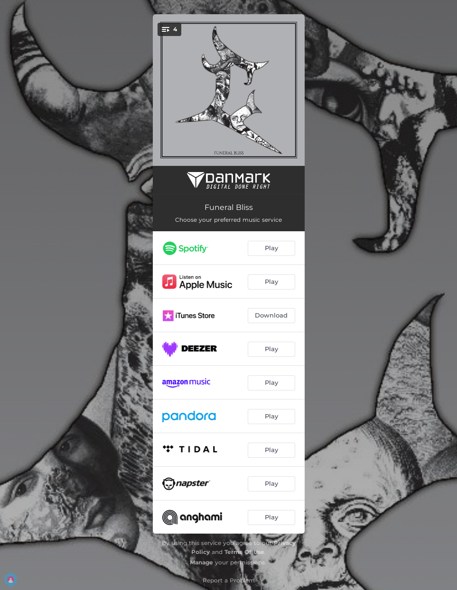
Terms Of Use (244, 551)
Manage (201, 562)
